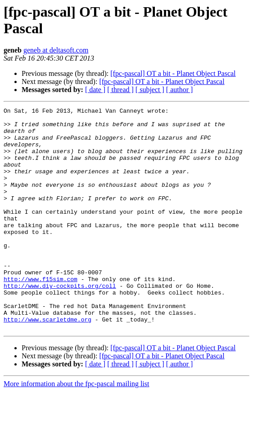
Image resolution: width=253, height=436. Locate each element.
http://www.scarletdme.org (47, 362)
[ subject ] (150, 89)
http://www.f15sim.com (40, 314)
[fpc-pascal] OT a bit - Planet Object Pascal (172, 73)
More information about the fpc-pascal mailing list (76, 428)
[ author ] (179, 89)
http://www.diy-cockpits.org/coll (60, 322)
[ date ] (95, 89)
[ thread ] (120, 89)
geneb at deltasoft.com (55, 50)
